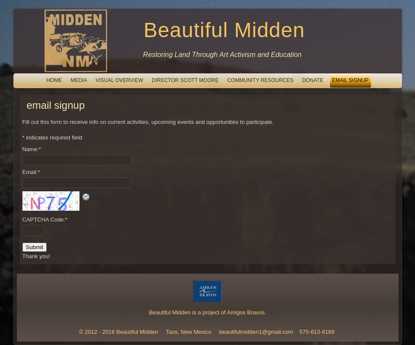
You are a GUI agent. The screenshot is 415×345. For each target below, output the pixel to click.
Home (54, 80)
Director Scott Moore (185, 80)
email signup (350, 80)
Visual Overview (119, 80)
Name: (31, 149)
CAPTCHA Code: (45, 219)
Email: (31, 172)
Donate (312, 80)
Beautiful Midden (224, 30)
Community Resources (260, 80)
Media (78, 80)
